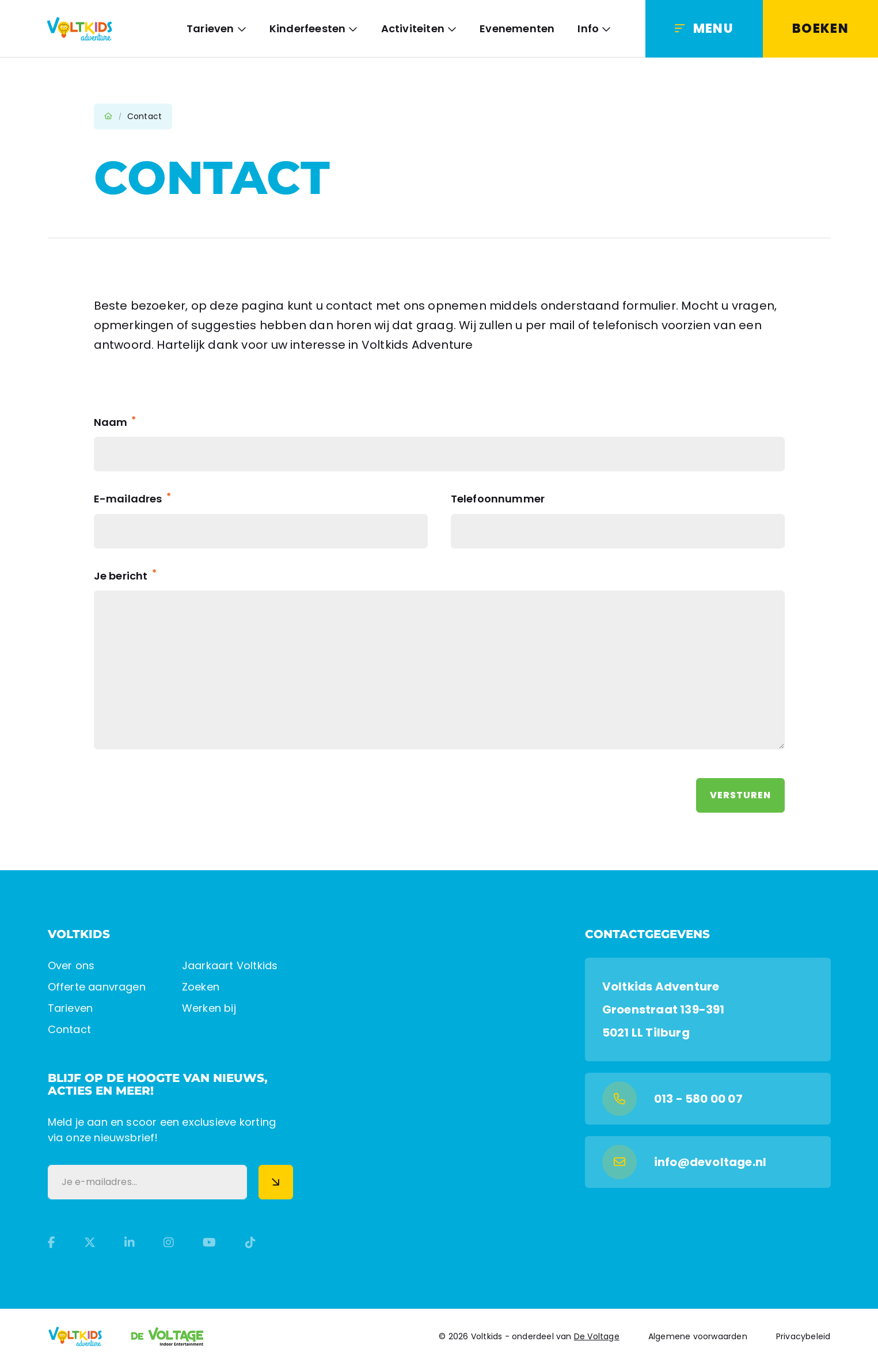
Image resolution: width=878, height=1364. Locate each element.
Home (108, 116)
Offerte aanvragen (97, 987)
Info (588, 28)
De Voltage (596, 1336)
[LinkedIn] (129, 1243)
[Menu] (704, 29)
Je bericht (125, 575)
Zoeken (200, 987)
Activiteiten (412, 28)
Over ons (71, 965)
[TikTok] (250, 1243)
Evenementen (517, 28)
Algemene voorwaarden (697, 1336)
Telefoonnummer (498, 498)
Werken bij (209, 1008)
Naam (115, 422)
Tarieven (210, 28)
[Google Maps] (708, 1009)
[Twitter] (90, 1243)
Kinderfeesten (307, 28)
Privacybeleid (803, 1336)
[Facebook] (51, 1243)
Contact (69, 1029)
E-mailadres (132, 498)
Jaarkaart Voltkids (230, 965)
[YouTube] (209, 1243)
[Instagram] (169, 1243)
